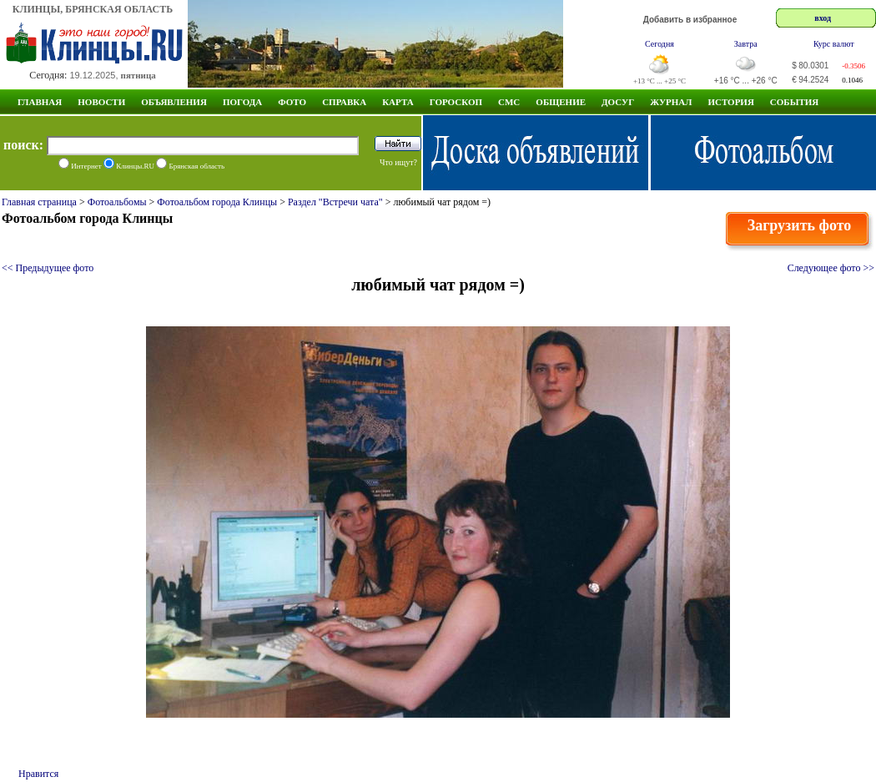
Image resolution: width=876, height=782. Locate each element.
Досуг (618, 102)
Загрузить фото (800, 225)
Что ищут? (398, 162)
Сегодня (659, 43)
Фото (292, 102)
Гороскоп (456, 102)
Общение (561, 102)
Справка (344, 102)
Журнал (671, 102)
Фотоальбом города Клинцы (217, 202)
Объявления (174, 102)
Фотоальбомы (117, 202)
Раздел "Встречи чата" (335, 202)
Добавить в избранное (690, 19)
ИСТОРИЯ (730, 102)
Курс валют (833, 43)
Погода (242, 102)
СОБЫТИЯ (794, 102)
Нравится (38, 773)
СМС (509, 102)
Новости (101, 102)
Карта (398, 102)
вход (822, 18)
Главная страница (39, 202)
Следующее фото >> (831, 268)
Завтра (746, 43)
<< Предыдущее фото (47, 268)
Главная (40, 102)
